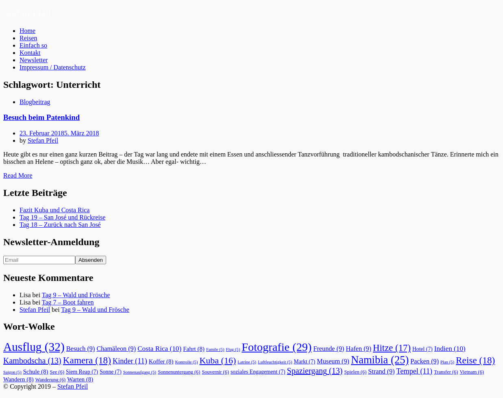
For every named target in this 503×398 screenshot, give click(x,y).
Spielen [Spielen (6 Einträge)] (355, 372)
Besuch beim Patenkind (41, 117)
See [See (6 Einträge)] (57, 372)
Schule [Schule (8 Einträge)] (35, 371)
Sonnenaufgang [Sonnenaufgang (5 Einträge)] (139, 372)
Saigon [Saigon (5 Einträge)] (12, 372)
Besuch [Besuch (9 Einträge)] (80, 348)
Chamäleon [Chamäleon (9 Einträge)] (116, 348)
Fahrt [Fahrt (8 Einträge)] (194, 349)
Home (27, 30)
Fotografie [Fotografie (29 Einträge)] (276, 347)
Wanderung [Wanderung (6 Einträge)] (50, 380)
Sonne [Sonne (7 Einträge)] (111, 372)
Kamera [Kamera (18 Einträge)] (87, 360)
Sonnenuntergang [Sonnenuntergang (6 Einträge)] (179, 372)
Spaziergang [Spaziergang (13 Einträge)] (315, 370)
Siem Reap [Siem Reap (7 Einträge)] (82, 372)
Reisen (28, 38)
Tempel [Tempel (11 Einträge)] (414, 371)
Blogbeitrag (35, 101)
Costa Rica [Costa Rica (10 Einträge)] (159, 348)
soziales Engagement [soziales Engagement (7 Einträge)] (258, 372)
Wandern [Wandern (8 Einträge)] (18, 379)
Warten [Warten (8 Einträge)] (80, 379)
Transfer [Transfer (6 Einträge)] (446, 372)
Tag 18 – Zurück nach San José (60, 224)
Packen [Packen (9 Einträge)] (424, 361)
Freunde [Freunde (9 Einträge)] (328, 348)
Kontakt (30, 52)
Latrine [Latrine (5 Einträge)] (246, 362)
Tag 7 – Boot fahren (68, 302)
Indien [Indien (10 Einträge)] (450, 348)
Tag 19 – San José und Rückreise (62, 217)
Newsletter (34, 60)
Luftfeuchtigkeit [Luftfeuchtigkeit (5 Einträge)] (275, 362)
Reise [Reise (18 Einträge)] (475, 360)
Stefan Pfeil (27, 13)
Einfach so (33, 45)
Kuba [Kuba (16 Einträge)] (217, 360)
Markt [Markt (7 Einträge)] (304, 362)
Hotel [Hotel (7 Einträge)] (422, 349)
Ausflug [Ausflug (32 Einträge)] (34, 346)
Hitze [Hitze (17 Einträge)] (392, 348)
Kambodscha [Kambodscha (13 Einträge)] (32, 360)
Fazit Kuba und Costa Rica (54, 210)
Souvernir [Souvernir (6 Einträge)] (215, 372)
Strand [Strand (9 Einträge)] (381, 371)
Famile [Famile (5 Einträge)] (215, 349)
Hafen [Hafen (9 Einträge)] (359, 348)
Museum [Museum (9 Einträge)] (333, 361)
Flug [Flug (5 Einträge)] (233, 349)
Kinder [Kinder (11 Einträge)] (130, 361)
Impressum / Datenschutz (53, 67)
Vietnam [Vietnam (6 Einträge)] (471, 372)
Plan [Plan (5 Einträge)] (447, 362)
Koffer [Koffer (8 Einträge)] (161, 361)
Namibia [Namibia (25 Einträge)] (380, 360)
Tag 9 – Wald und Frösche (76, 294)
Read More (18, 175)
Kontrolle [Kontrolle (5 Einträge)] (186, 362)
